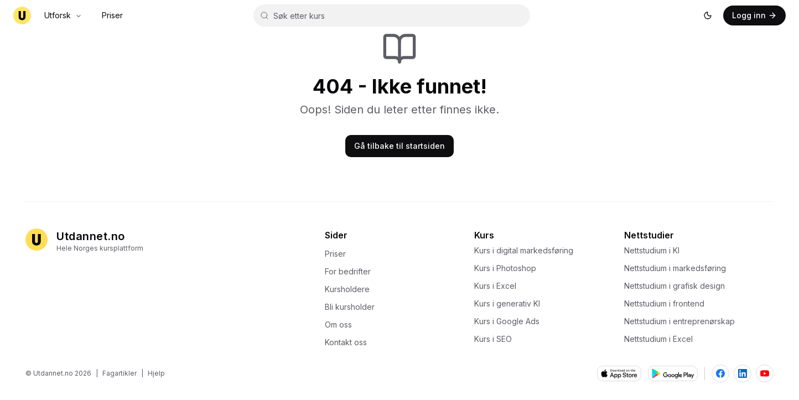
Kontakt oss (349, 342)
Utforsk (63, 15)
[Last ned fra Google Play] (673, 373)
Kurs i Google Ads (510, 321)
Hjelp (156, 373)
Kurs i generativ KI (510, 303)
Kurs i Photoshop (508, 268)
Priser (112, 15)
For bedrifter (351, 271)
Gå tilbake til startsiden (399, 145)
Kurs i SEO (496, 339)
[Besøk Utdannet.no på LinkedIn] (742, 373)
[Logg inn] (754, 15)
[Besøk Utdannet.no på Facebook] (720, 373)
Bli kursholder (353, 306)
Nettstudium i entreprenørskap (682, 321)
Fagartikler (119, 373)
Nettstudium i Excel (661, 339)
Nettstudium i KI (655, 250)
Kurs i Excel (498, 285)
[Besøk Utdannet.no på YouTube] (765, 373)
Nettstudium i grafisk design (677, 285)
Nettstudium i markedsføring (678, 268)
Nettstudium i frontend (667, 303)
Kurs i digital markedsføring (527, 250)
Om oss (342, 324)
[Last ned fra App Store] (619, 373)
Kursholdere (350, 289)
